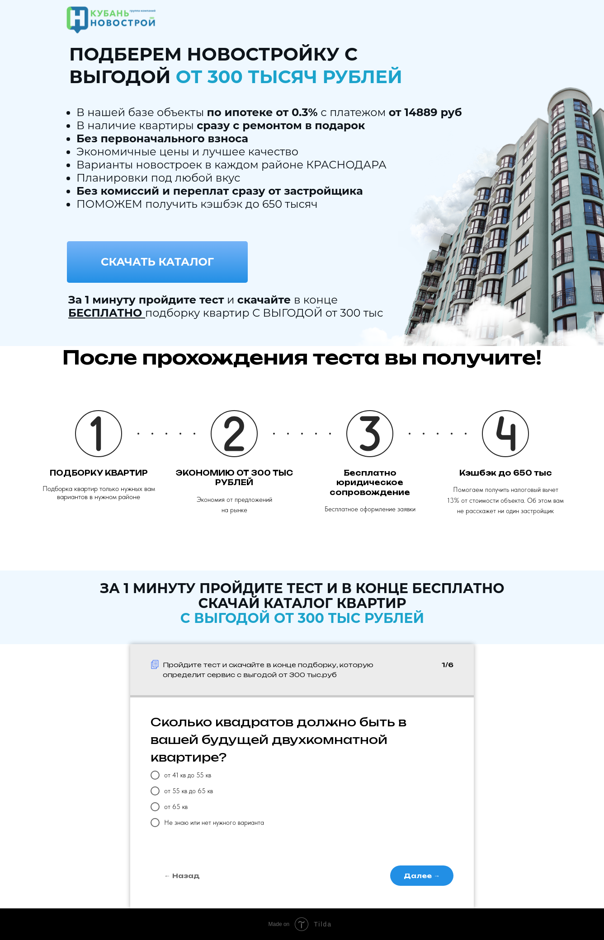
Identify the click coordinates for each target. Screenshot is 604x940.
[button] (157, 262)
